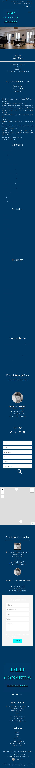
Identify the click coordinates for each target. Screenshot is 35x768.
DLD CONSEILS (17, 702)
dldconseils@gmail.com (18, 416)
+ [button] (2, 489)
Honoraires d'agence (18, 754)
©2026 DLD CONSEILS (11, 752)
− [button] (2, 492)
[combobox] (17, 443)
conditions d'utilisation (12, 765)
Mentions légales (26, 751)
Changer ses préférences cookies (18, 756)
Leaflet (33, 523)
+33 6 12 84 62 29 (18, 414)
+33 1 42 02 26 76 (18, 411)
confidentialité (27, 764)
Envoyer (17, 641)
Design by (19, 759)
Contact (17, 90)
